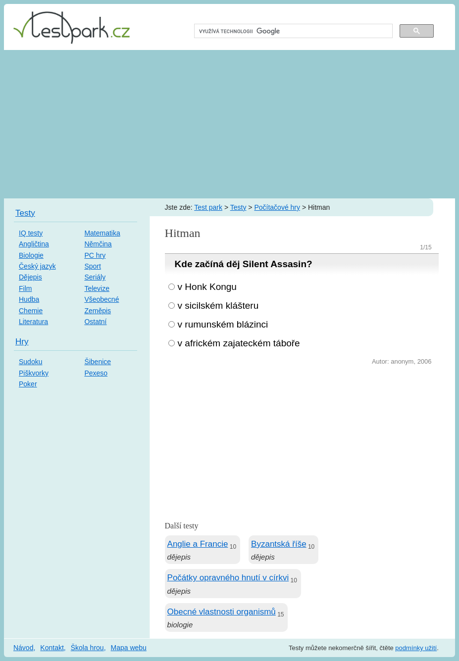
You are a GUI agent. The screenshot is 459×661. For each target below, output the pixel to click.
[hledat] (292, 31)
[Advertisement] (229, 124)
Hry (21, 341)
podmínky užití (416, 648)
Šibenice (97, 362)
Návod (23, 648)
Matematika (102, 233)
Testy (238, 207)
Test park (208, 207)
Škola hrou (87, 648)
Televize (96, 288)
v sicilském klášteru (218, 305)
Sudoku (30, 362)
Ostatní (95, 322)
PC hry (94, 255)
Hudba (29, 299)
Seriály (94, 277)
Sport (92, 266)
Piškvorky (34, 373)
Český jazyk (37, 266)
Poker (28, 384)
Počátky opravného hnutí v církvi (228, 577)
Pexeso (95, 373)
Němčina (97, 244)
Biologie (31, 255)
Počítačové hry (277, 207)
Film (25, 288)
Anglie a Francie (197, 544)
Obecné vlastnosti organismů (221, 611)
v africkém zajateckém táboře (239, 343)
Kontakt (51, 648)
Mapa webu (129, 648)
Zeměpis (97, 311)
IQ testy (31, 233)
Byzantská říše (278, 544)
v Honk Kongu (207, 287)
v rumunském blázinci (223, 324)
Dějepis (30, 277)
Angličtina (34, 244)
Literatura (33, 322)
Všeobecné (101, 299)
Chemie (31, 311)
